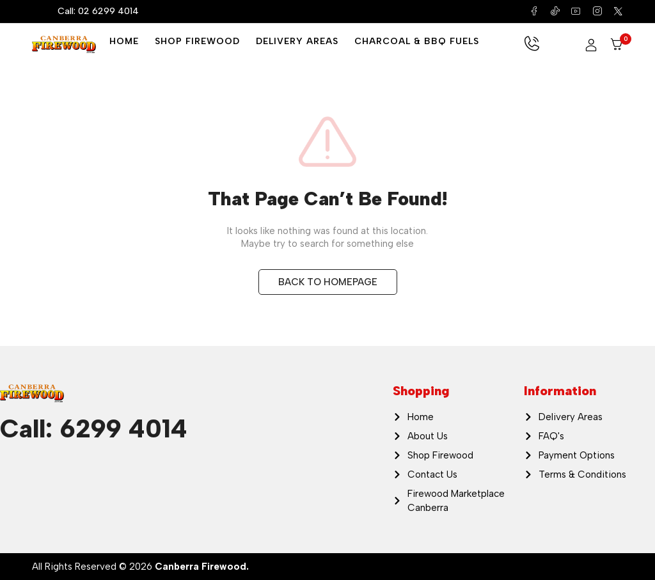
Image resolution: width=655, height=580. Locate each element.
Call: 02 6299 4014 (98, 11)
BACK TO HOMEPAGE (327, 282)
